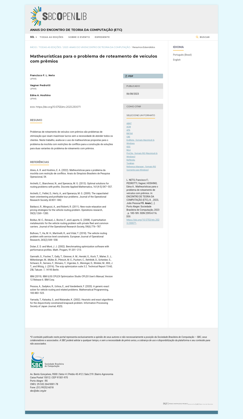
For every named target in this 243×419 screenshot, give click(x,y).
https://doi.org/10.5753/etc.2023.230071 (58, 106)
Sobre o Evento (79, 37)
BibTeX (129, 133)
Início (33, 47)
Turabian (130, 163)
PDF (130, 76)
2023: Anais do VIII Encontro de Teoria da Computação (96, 47)
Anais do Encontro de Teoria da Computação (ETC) (76, 30)
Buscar (204, 37)
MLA (128, 150)
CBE (128, 137)
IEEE (128, 147)
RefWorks (130, 160)
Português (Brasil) (182, 54)
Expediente (102, 37)
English (177, 59)
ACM (128, 127)
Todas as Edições (51, 37)
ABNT (129, 123)
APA (128, 130)
